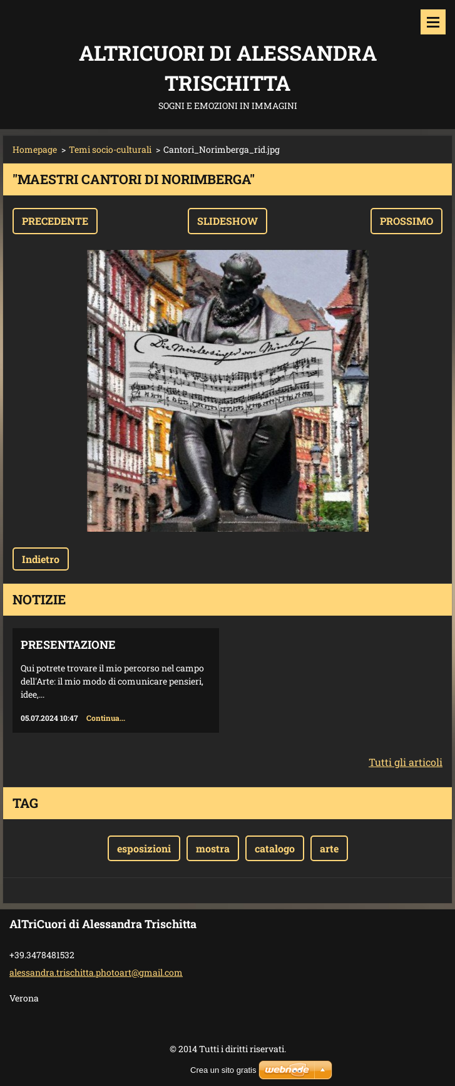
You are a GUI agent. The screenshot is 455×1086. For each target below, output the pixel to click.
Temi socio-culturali (110, 149)
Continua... (105, 718)
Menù (433, 21)
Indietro (40, 559)
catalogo (275, 848)
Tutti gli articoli (405, 761)
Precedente (55, 220)
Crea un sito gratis (223, 1070)
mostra (213, 848)
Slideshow (227, 220)
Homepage (35, 149)
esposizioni (144, 848)
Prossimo (406, 220)
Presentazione (68, 644)
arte (329, 848)
